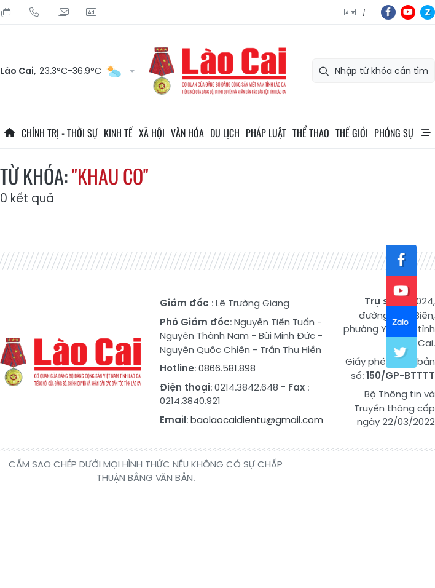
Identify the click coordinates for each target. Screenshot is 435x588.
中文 (364, 12)
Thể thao (310, 132)
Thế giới (351, 132)
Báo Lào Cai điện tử (217, 71)
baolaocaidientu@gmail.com (256, 419)
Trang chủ (9, 132)
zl (427, 12)
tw (401, 352)
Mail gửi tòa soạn (63, 12)
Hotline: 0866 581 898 (34, 12)
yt (408, 12)
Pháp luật (266, 132)
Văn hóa (187, 132)
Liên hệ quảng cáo (91, 12)
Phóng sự (393, 132)
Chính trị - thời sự (60, 132)
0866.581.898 (227, 368)
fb (388, 12)
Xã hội (152, 132)
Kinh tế (118, 132)
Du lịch (225, 132)
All (426, 132)
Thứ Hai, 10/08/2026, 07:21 (6, 12)
